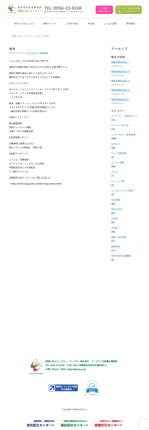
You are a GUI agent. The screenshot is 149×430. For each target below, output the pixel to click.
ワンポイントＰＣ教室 (122, 190)
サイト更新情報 (118, 153)
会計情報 (115, 200)
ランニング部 (117, 181)
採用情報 (130, 23)
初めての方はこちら (24, 23)
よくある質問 (110, 23)
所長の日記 (116, 209)
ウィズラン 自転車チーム (124, 116)
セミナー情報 (117, 162)
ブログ (39, 36)
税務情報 (115, 246)
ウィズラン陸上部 (120, 125)
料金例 (91, 23)
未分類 (114, 218)
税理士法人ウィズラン (23, 36)
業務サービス (49, 23)
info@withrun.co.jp (76, 369)
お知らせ (115, 144)
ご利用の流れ (72, 23)
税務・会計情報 (118, 237)
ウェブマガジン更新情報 (37, 53)
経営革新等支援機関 (121, 256)
